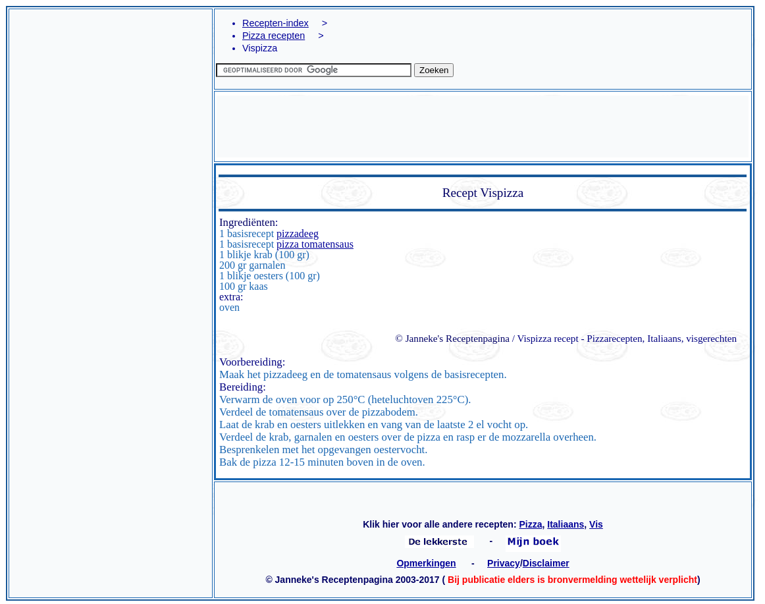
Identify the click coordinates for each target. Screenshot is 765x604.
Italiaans (565, 524)
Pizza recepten (273, 35)
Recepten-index (275, 23)
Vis (596, 524)
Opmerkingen (426, 563)
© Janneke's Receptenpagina (452, 338)
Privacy (503, 563)
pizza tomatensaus (315, 244)
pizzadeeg (298, 233)
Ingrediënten (247, 222)
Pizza (530, 524)
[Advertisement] (110, 102)
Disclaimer (546, 563)
